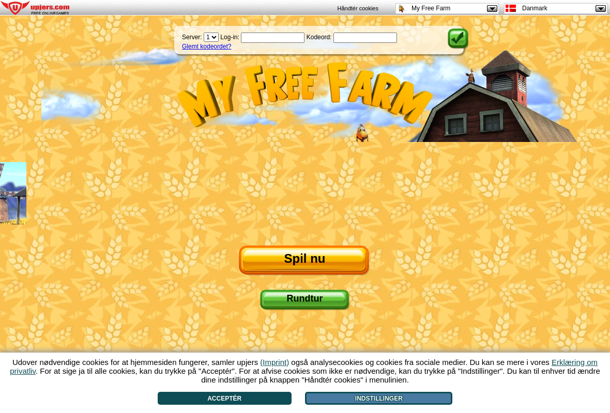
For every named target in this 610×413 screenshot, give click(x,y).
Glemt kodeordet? (206, 46)
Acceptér (224, 398)
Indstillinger (379, 398)
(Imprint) (274, 362)
